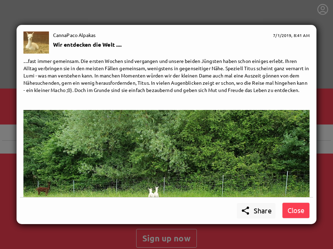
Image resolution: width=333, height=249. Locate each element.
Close (295, 210)
